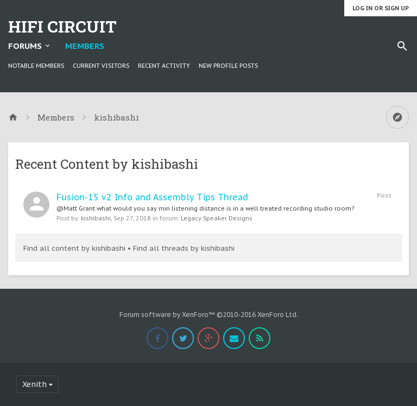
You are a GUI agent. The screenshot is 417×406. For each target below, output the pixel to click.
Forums (25, 46)
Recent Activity (164, 65)
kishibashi (96, 218)
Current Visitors (101, 65)
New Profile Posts (228, 65)
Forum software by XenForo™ (208, 314)
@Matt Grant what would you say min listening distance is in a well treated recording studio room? (205, 208)
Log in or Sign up (380, 8)
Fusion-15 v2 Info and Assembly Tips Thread (152, 197)
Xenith (34, 384)
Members (84, 46)
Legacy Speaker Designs (216, 218)
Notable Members (36, 65)
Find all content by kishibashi (74, 248)
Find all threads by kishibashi (184, 248)
